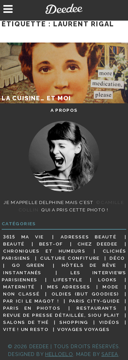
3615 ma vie (23, 236)
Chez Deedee (97, 244)
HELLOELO (59, 354)
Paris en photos (31, 308)
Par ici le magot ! (31, 301)
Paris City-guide (94, 301)
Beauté (14, 244)
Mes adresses (68, 286)
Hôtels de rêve (89, 265)
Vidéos (109, 322)
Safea (110, 354)
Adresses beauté (88, 236)
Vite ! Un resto (26, 329)
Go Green (28, 265)
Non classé (21, 294)
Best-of (51, 244)
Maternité (19, 286)
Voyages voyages (83, 329)
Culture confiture (70, 258)
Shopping (73, 322)
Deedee (64, 9)
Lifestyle (68, 279)
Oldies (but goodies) (85, 294)
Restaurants (96, 308)
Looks (107, 279)
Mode (110, 286)
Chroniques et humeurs (44, 251)
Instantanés (22, 272)
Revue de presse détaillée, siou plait (61, 315)
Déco (117, 258)
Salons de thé (26, 322)
